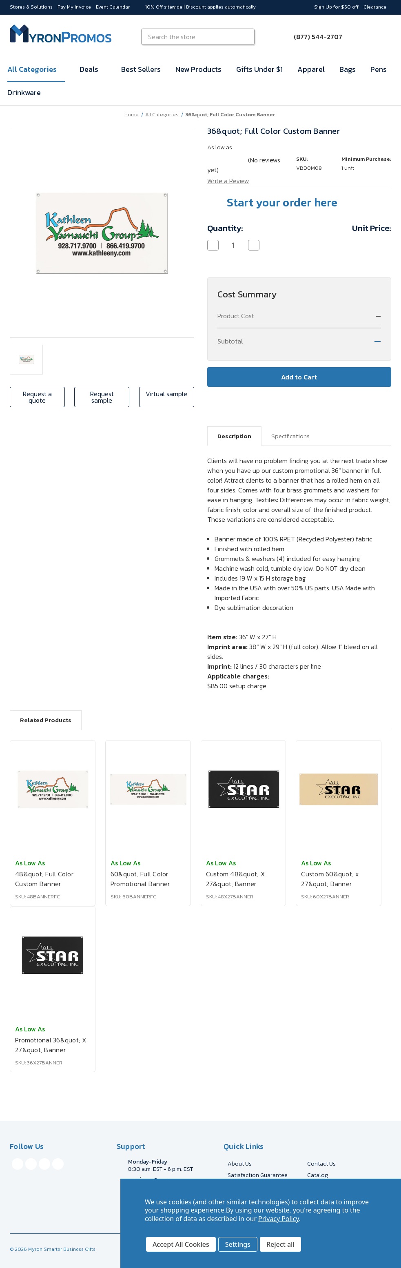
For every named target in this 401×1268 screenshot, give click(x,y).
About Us (240, 1163)
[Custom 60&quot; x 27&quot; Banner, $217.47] (338, 789)
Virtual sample (166, 394)
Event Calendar (113, 7)
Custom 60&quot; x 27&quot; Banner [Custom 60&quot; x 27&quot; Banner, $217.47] (330, 879)
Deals (93, 69)
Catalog (317, 1175)
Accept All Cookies (181, 1244)
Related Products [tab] (45, 720)
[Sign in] (362, 36)
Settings (237, 1244)
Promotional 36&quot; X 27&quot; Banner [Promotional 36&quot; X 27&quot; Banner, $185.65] (50, 1045)
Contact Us (321, 1163)
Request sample (102, 397)
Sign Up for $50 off (336, 7)
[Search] (247, 37)
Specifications (290, 436)
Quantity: (225, 228)
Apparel (311, 69)
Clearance (374, 7)
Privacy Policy (278, 1218)
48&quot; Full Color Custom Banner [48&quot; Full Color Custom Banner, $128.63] (44, 879)
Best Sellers (141, 69)
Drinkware (24, 92)
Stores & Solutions (31, 7)
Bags (347, 69)
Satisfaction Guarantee (258, 1175)
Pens (378, 69)
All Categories (36, 69)
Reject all (280, 1244)
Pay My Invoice (74, 7)
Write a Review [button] (228, 181)
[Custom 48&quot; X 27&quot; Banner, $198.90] (243, 789)
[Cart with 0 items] (381, 36)
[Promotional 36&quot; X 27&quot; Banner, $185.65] (52, 955)
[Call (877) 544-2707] (313, 36)
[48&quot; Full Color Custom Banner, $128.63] (52, 789)
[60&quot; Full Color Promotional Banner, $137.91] (148, 789)
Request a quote (37, 397)
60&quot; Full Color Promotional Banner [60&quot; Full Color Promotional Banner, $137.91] (140, 879)
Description (234, 436)
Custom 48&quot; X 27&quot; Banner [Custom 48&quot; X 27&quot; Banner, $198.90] (235, 879)
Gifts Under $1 (259, 69)
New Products (198, 69)
